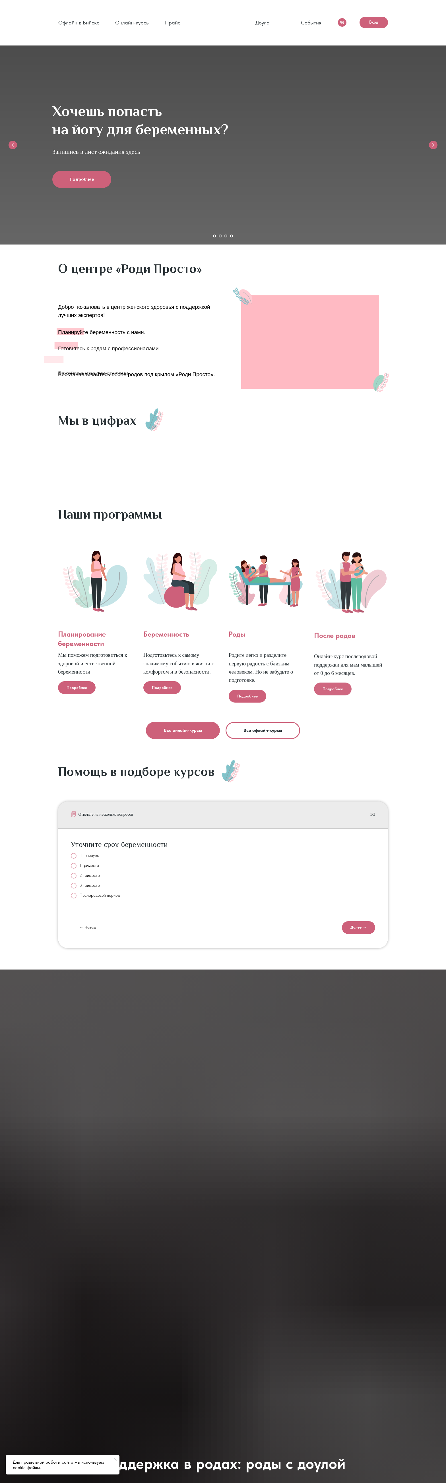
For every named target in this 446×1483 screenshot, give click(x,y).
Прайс (172, 22)
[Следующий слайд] (433, 145)
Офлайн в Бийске (79, 22)
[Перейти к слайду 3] (225, 236)
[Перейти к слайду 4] (231, 236)
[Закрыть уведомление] (115, 1459)
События (311, 22)
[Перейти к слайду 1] (214, 236)
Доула (262, 22)
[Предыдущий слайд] (13, 145)
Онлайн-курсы (132, 22)
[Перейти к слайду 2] (220, 236)
